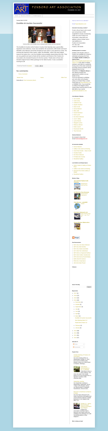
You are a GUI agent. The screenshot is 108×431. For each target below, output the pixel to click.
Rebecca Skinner (78, 124)
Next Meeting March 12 (81, 320)
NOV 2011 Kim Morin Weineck (82, 245)
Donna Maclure (78, 108)
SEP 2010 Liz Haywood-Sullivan (82, 253)
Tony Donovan (77, 131)
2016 (75, 295)
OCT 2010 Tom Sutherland (81, 251)
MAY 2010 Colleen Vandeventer (82, 255)
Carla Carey (77, 100)
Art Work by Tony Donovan (81, 192)
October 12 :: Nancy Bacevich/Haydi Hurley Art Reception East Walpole (86, 405)
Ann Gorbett (77, 98)
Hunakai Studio (78, 152)
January (77, 327)
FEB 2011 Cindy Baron (80, 261)
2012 (75, 333)
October (77, 304)
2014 (75, 300)
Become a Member (26, 15)
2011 (75, 335)
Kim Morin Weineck (79, 116)
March (77, 316)
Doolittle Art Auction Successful (83, 318)
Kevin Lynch (77, 114)
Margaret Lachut (78, 122)
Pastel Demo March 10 (81, 322)
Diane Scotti (77, 106)
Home (16, 15)
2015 (75, 298)
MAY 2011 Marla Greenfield (81, 249)
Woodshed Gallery (78, 158)
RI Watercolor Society (79, 156)
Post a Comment (23, 74)
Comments (76, 347)
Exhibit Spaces (37, 15)
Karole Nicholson (78, 112)
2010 (75, 337)
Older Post (64, 77)
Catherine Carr (77, 102)
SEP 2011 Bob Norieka (80, 246)
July (76, 309)
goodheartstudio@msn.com (79, 90)
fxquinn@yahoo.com (80, 24)
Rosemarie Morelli (78, 129)
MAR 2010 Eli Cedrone (80, 259)
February (77, 325)
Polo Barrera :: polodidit (80, 202)
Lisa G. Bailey (77, 118)
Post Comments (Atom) (30, 80)
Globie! (82, 203)
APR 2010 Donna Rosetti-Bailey (82, 257)
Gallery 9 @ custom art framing (82, 148)
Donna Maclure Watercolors (82, 222)
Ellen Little (76, 110)
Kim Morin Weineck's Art (81, 212)
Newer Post (20, 77)
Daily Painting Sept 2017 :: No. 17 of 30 (85, 215)
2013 (75, 330)
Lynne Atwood (77, 121)
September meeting (79, 381)
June (76, 311)
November (78, 302)
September (78, 306)
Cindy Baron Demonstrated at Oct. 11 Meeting (85, 368)
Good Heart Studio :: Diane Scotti (82, 150)
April (76, 313)
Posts (75, 344)
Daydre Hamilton (78, 104)
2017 (75, 293)
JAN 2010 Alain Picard (79, 263)
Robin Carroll (77, 126)
